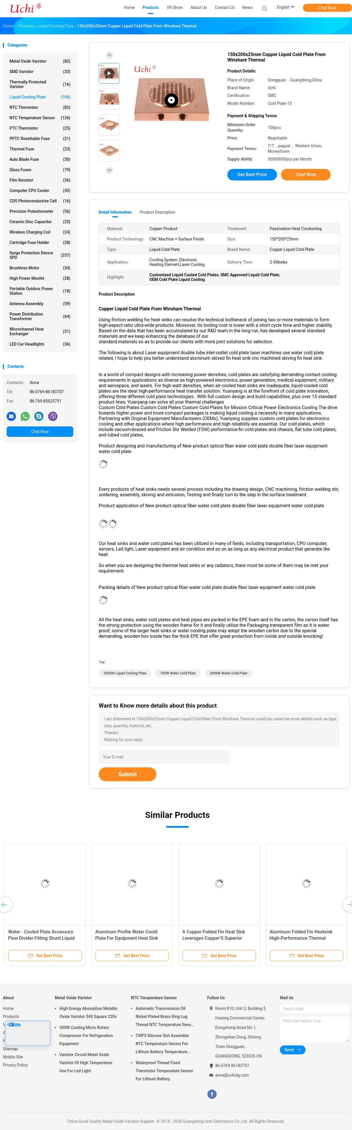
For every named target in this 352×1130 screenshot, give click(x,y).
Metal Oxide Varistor (40, 61)
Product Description (157, 212)
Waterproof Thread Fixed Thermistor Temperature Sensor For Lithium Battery (164, 1070)
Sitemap (10, 1049)
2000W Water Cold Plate (228, 673)
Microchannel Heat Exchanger (40, 331)
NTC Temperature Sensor (40, 118)
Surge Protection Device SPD (40, 255)
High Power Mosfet (40, 278)
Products (11, 1016)
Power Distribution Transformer (40, 316)
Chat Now (327, 7)
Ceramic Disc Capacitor (40, 222)
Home (8, 1008)
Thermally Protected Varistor (40, 84)
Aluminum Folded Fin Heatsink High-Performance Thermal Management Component (301, 938)
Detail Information (115, 212)
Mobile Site (13, 1057)
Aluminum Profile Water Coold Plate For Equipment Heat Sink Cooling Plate (126, 938)
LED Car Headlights (40, 344)
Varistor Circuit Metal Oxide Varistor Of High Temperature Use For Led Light (85, 1062)
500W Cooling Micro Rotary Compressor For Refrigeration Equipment (86, 1035)
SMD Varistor (40, 71)
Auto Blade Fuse (40, 159)
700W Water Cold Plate (178, 673)
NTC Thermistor (40, 107)
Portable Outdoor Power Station (40, 291)
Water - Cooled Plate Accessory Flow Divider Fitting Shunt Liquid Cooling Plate (41, 938)
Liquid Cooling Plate (40, 97)
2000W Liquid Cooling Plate (125, 673)
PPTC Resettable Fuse (40, 138)
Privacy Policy (15, 1065)
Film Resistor (40, 180)
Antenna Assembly (40, 304)
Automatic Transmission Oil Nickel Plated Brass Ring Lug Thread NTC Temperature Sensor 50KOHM (165, 1017)
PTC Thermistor (40, 128)
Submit (127, 774)
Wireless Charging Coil (40, 232)
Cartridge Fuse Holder (40, 242)
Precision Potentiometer (40, 211)
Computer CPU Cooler (40, 190)
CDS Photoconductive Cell (40, 201)
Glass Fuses (40, 170)
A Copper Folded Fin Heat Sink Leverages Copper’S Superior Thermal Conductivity (213, 938)
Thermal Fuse (40, 149)
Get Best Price (252, 174)
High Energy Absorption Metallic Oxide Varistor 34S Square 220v (88, 1012)
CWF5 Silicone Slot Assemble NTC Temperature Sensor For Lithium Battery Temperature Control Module (162, 1044)
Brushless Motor (40, 268)
